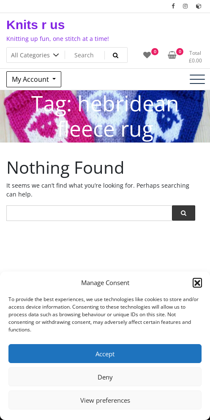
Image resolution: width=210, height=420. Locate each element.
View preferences (105, 400)
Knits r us (35, 25)
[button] (197, 282)
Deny (105, 377)
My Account (31, 79)
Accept (105, 354)
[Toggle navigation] (197, 79)
